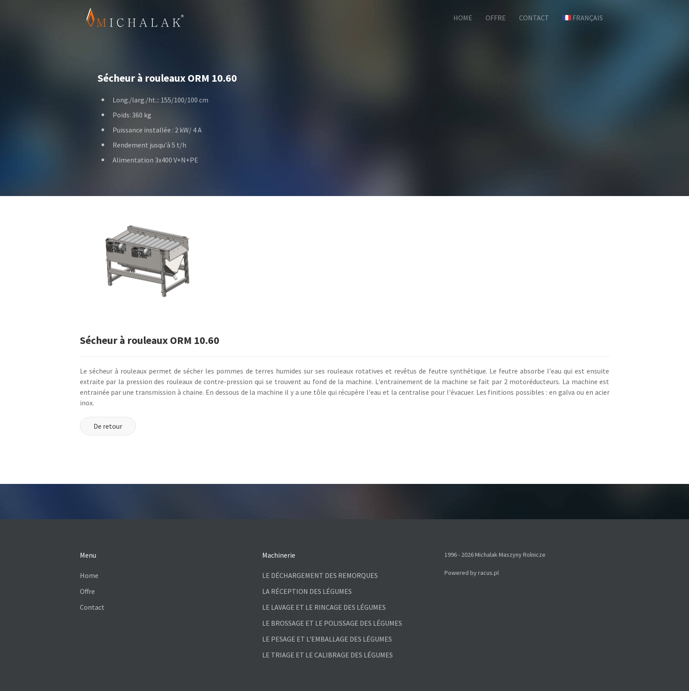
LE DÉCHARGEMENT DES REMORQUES (320, 575)
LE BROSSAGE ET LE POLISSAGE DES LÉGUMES (332, 623)
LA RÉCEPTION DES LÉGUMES (307, 591)
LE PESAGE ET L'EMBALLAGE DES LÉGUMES (327, 638)
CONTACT (534, 17)
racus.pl (488, 573)
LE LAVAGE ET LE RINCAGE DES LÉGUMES (324, 607)
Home (89, 575)
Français (582, 17)
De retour (108, 426)
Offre (87, 591)
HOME (462, 17)
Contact (92, 607)
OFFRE (496, 17)
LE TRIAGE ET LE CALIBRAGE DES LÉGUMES (327, 654)
